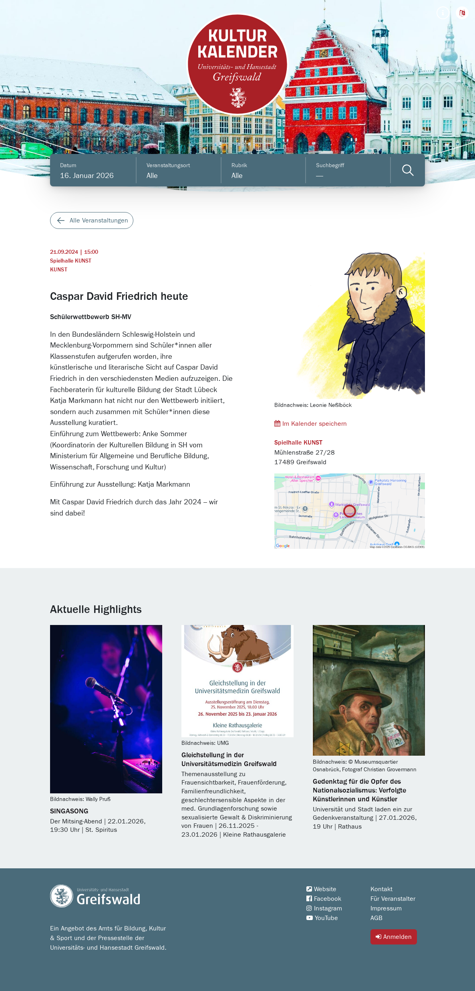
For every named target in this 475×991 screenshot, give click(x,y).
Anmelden (394, 936)
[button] (462, 12)
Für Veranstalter (392, 899)
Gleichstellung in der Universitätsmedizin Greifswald (229, 760)
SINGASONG (69, 811)
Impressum (386, 908)
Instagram (324, 908)
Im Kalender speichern (310, 423)
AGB (376, 918)
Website (321, 889)
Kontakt (381, 889)
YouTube (322, 918)
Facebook (323, 899)
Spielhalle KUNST (70, 261)
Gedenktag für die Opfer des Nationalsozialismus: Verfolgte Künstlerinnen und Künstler (359, 790)
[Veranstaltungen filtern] (408, 170)
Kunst (58, 270)
